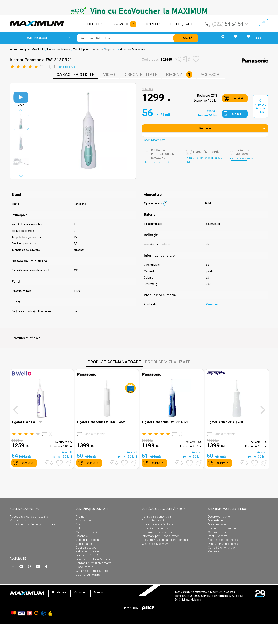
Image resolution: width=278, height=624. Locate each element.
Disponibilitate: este (153, 140)
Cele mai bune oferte (88, 574)
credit (236, 113)
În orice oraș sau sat (242, 158)
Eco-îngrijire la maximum (223, 528)
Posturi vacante (217, 536)
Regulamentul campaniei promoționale (165, 539)
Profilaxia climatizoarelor (157, 532)
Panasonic (212, 304)
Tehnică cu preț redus (155, 528)
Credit (79, 524)
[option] (139, 11)
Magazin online (19, 520)
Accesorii (211, 74)
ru (263, 22)
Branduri (99, 592)
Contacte (80, 592)
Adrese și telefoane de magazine (29, 516)
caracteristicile (76, 74)
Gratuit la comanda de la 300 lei (204, 159)
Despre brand (216, 520)
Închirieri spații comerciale (224, 539)
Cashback (82, 536)
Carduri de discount (88, 539)
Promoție (232, 128)
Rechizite (213, 551)
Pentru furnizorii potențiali (223, 543)
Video (109, 74)
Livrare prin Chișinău (88, 555)
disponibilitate (141, 74)
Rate (78, 528)
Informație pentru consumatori (161, 536)
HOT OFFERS (94, 24)
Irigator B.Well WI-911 (27, 422)
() (31, 434)
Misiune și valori (217, 524)
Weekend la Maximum (155, 543)
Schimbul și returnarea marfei (94, 563)
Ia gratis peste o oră (157, 162)
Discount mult (84, 566)
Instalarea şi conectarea (156, 516)
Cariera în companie (220, 532)
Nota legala (59, 592)
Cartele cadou (84, 543)
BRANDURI (153, 24)
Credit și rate (83, 520)
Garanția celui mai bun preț (92, 570)
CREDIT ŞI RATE (181, 24)
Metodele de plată (86, 532)
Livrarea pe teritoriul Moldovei (93, 559)
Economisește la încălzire (157, 524)
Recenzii (179, 74)
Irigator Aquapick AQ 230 (225, 422)
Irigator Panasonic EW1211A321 (165, 422)
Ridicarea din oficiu (87, 551)
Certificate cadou (86, 547)
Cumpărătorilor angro (221, 547)
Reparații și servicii (153, 520)
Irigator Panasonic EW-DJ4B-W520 (101, 422)
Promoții (81, 516)
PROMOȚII (120, 24)
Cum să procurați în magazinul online (32, 524)
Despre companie (219, 516)
